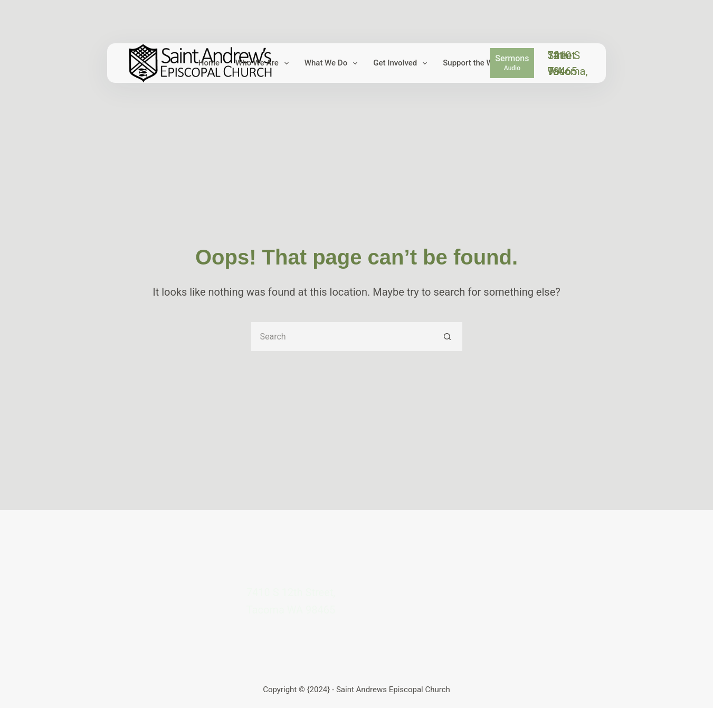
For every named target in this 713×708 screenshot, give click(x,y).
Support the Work (481, 63)
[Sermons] (512, 63)
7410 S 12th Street (563, 55)
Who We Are (264, 63)
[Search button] (447, 336)
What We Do (333, 63)
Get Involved (402, 63)
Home (209, 63)
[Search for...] (342, 336)
